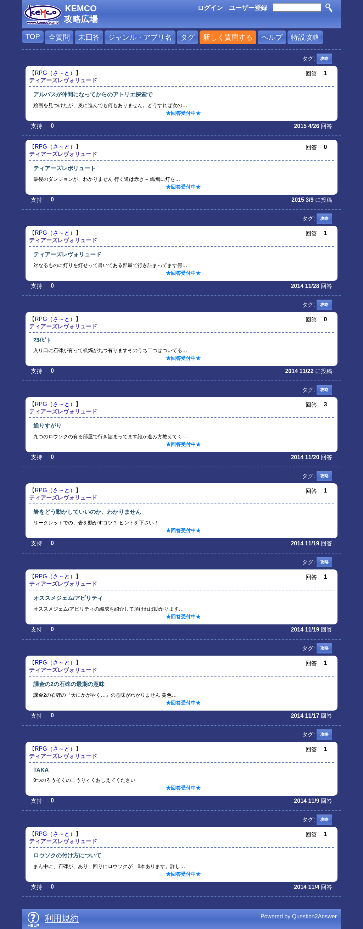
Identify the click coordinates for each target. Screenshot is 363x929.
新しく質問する (228, 37)
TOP (33, 36)
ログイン (210, 7)
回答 (326, 126)
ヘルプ (272, 37)
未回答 (89, 37)
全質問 (59, 37)
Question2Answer (314, 916)
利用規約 (62, 918)
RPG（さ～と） (55, 73)
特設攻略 (305, 37)
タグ (187, 37)
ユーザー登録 (248, 7)
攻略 (324, 58)
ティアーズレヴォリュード (63, 80)
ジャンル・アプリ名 (140, 37)
